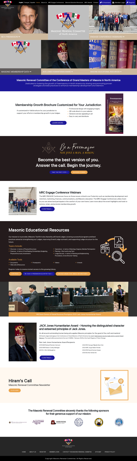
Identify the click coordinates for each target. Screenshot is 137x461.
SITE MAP (98, 452)
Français (26, 2)
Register (131, 2)
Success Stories (79, 172)
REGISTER (43, 452)
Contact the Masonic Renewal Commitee (77, 452)
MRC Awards (88, 2)
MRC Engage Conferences (56, 2)
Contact (95, 2)
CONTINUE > (47, 209)
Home (38, 2)
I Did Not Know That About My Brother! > (73, 274)
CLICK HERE (15, 390)
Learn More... (58, 123)
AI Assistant (105, 2)
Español (32, 2)
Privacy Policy (110, 452)
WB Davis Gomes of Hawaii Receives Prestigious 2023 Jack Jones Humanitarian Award (68, 314)
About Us (44, 2)
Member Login (118, 2)
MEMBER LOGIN (54, 452)
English (21, 2)
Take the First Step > (59, 172)
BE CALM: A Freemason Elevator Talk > (39, 274)
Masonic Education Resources (74, 2)
